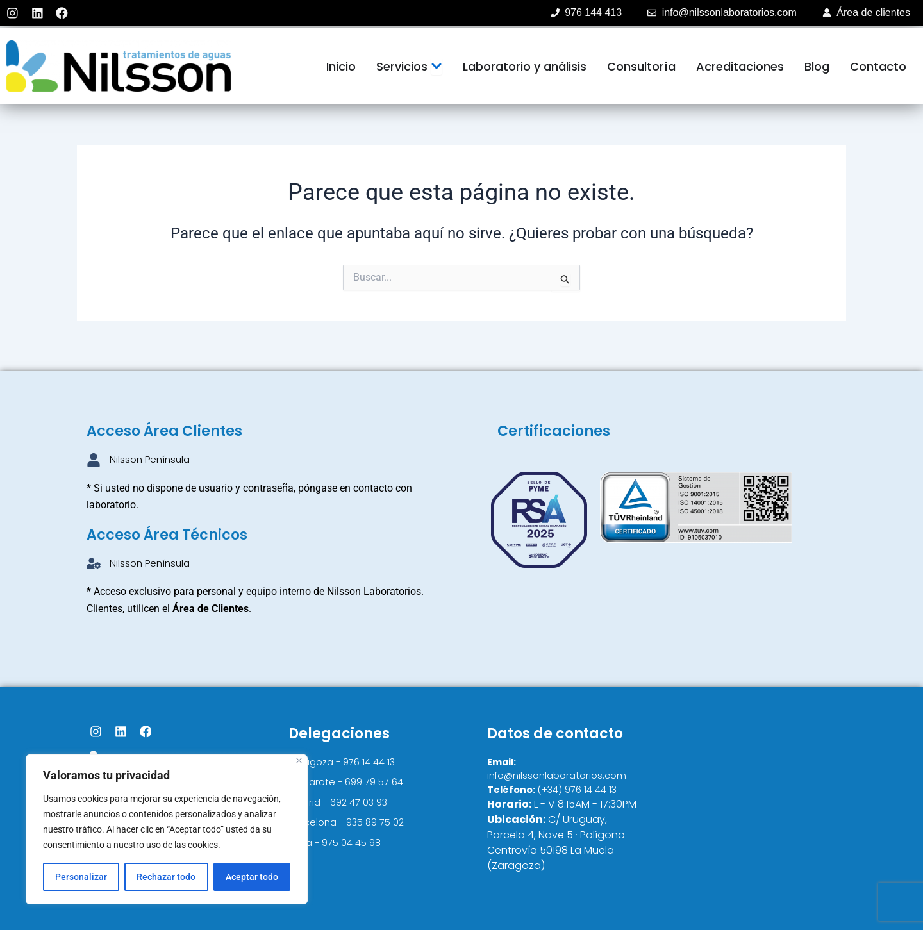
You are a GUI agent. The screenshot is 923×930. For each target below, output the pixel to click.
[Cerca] (299, 760)
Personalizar (81, 877)
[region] (167, 829)
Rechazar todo (166, 877)
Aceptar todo (252, 877)
